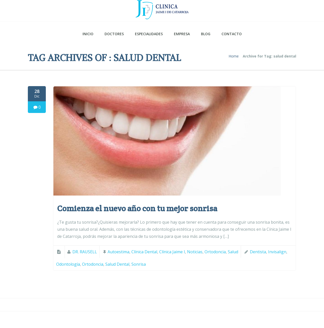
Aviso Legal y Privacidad (230, 319)
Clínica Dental (144, 252)
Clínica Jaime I (172, 252)
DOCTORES (114, 33)
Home (234, 56)
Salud (233, 252)
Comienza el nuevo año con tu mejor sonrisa (137, 208)
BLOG (205, 33)
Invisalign (277, 252)
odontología (68, 264)
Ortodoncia (215, 252)
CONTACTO (231, 33)
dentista (258, 252)
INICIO (88, 33)
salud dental (117, 264)
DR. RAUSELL (84, 252)
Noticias (194, 252)
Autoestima (118, 252)
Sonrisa (138, 264)
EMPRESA (182, 33)
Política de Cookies (275, 319)
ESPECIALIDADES (149, 33)
